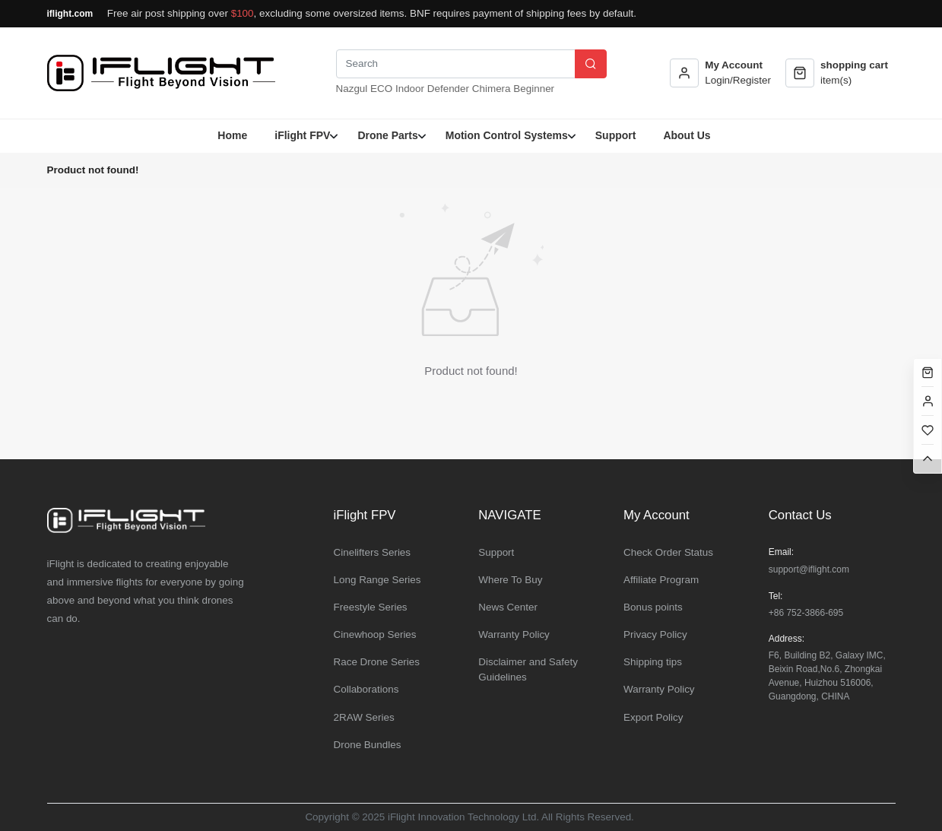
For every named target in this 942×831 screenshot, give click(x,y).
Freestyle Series (371, 607)
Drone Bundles (367, 744)
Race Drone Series (377, 662)
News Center (508, 607)
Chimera (491, 88)
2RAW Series (364, 717)
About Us (686, 135)
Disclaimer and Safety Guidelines (528, 669)
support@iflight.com (809, 569)
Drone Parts (387, 135)
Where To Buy (510, 579)
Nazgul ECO (364, 88)
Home (232, 135)
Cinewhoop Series (375, 634)
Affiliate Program (661, 579)
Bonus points (653, 607)
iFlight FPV (302, 135)
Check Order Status (668, 552)
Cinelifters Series (372, 552)
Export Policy (653, 717)
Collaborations (366, 689)
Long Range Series (377, 579)
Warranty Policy (514, 634)
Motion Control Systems (507, 135)
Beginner (533, 88)
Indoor (409, 88)
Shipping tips (652, 662)
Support (615, 135)
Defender (448, 88)
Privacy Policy (655, 634)
